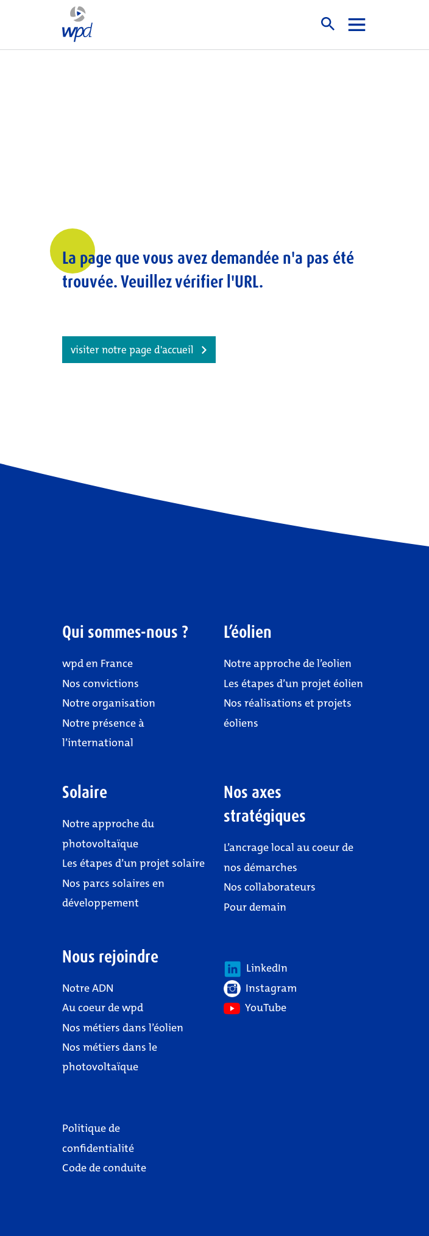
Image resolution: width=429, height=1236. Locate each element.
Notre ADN (87, 988)
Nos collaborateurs (270, 887)
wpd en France (97, 663)
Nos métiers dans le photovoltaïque (109, 1057)
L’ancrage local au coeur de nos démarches (288, 857)
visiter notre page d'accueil (132, 349)
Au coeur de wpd (102, 1007)
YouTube (255, 1007)
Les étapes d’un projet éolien (293, 683)
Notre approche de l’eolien (288, 663)
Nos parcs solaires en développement (113, 893)
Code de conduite (104, 1167)
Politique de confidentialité (98, 1138)
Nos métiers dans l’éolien (122, 1027)
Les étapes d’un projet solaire (133, 863)
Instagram (260, 988)
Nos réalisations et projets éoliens (288, 713)
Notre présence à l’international (103, 733)
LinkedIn (256, 969)
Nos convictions (100, 683)
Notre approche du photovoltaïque (108, 833)
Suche (328, 24)
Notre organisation (108, 703)
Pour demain (255, 907)
